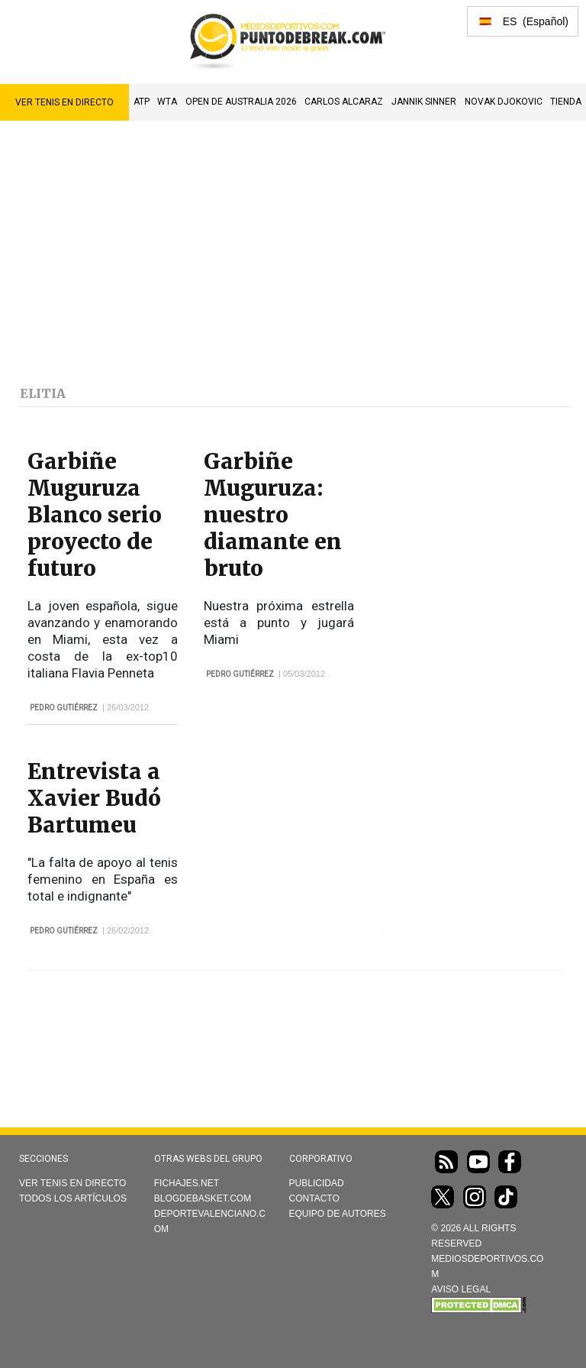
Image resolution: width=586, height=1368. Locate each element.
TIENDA (565, 101)
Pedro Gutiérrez (64, 707)
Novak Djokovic (504, 101)
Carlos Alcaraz (343, 101)
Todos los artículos (73, 1198)
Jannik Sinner (423, 101)
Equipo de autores (337, 1213)
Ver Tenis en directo (64, 102)
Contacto (314, 1198)
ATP (142, 101)
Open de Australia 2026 (241, 101)
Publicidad (316, 1183)
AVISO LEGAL (461, 1289)
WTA (167, 101)
